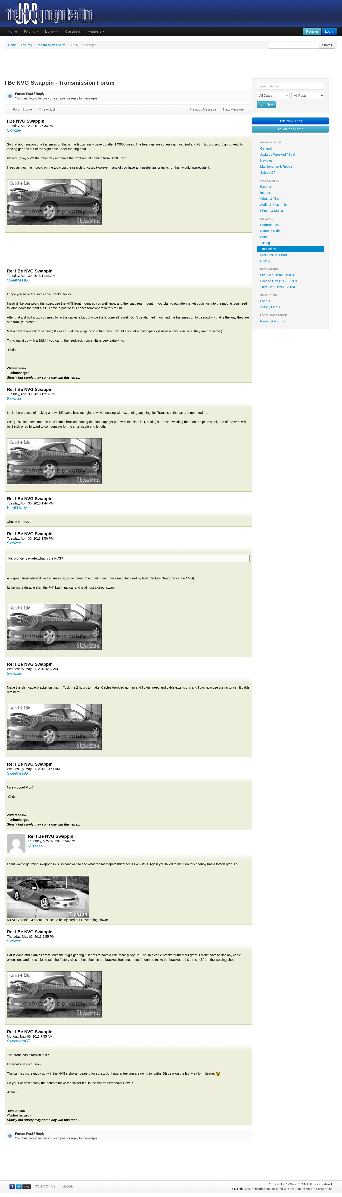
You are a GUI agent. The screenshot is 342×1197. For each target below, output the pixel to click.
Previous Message (203, 109)
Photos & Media (271, 211)
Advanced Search (290, 129)
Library (51, 31)
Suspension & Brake (274, 255)
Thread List (47, 109)
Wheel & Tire (269, 199)
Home (12, 31)
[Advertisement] (171, 64)
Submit (327, 45)
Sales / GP (268, 172)
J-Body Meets (270, 307)
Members (96, 31)
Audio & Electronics (274, 205)
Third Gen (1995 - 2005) (277, 287)
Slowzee (14, 130)
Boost (264, 237)
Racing (265, 261)
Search (266, 105)
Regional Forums (272, 321)
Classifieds (73, 31)
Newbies (266, 160)
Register (312, 31)
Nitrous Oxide (270, 231)
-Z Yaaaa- (36, 845)
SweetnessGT (18, 280)
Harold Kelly (17, 508)
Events (265, 301)
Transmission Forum (50, 45)
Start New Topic (290, 121)
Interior (265, 193)
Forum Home (22, 109)
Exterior (265, 187)
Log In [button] (329, 31)
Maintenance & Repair (276, 166)
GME (27, 1186)
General (266, 148)
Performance (269, 225)
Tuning (265, 243)
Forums (31, 31)
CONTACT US (45, 1186)
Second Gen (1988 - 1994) (279, 281)
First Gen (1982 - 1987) (277, 275)
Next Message (233, 109)
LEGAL (67, 1186)
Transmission (269, 249)
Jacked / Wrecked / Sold (277, 154)
